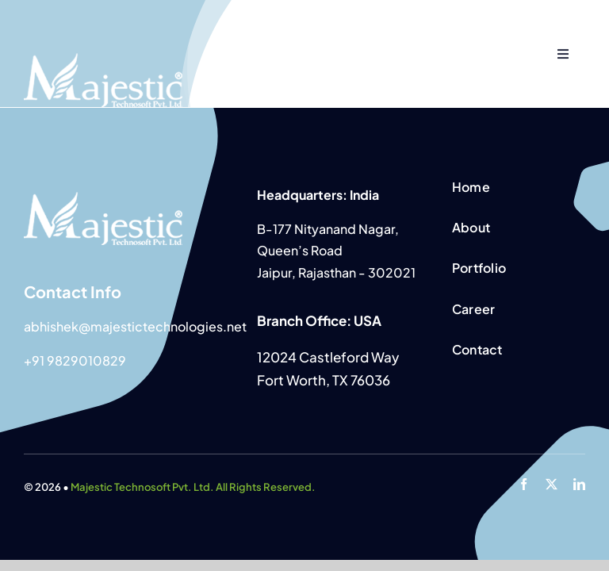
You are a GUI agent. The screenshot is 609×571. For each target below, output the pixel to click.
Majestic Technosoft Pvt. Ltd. (142, 487)
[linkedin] (579, 484)
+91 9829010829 (75, 360)
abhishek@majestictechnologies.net (135, 326)
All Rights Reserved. (265, 487)
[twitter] (551, 484)
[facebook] (524, 484)
